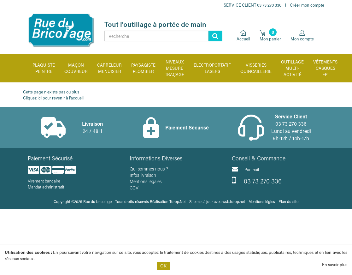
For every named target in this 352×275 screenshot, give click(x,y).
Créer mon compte (307, 5)
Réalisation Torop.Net (168, 201)
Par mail (245, 169)
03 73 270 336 (257, 180)
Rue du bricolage (97, 201)
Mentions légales (145, 181)
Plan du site (288, 201)
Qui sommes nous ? (149, 169)
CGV (134, 188)
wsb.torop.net (233, 201)
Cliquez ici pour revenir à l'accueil (53, 97)
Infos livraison (143, 175)
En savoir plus (334, 264)
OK (163, 266)
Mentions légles (262, 201)
